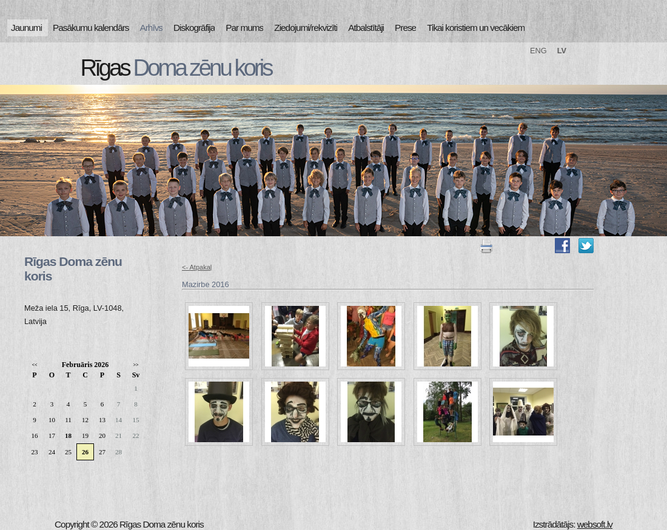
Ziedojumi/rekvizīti (305, 27)
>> (135, 365)
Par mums (244, 27)
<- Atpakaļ (197, 267)
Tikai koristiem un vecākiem (476, 27)
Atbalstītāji (366, 27)
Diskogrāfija (194, 27)
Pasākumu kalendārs (91, 27)
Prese (405, 27)
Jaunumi (26, 27)
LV (561, 50)
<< (34, 365)
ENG (538, 50)
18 (68, 435)
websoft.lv (594, 524)
